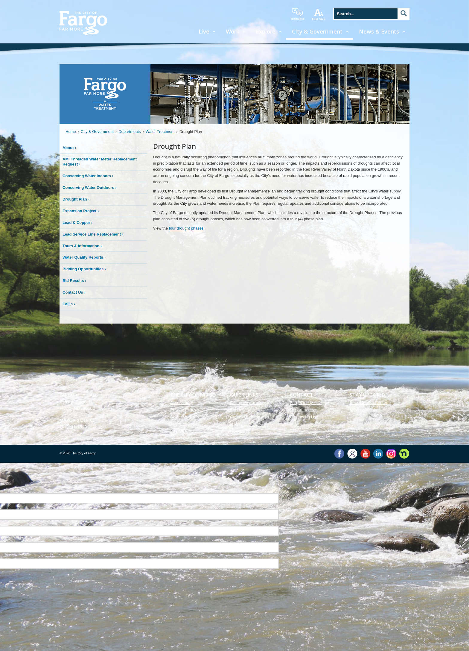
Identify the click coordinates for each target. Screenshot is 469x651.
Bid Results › (74, 280)
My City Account (365, 409)
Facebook (339, 453)
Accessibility (181, 402)
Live (204, 31)
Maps (235, 424)
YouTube (365, 453)
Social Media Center (368, 402)
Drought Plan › (76, 199)
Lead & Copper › (77, 222)
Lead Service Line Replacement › (93, 234)
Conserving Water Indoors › (88, 176)
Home (71, 131)
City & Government (317, 31)
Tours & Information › (82, 246)
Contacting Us (303, 417)
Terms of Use (182, 424)
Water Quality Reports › (84, 257)
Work (232, 31)
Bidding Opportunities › (84, 269)
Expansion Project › (81, 211)
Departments (129, 131)
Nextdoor (404, 453)
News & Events (379, 31)
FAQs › (69, 304)
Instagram (391, 453)
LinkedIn (378, 453)
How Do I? (239, 431)
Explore (265, 31)
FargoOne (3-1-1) (306, 402)
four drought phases (186, 228)
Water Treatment (160, 131)
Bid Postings (241, 409)
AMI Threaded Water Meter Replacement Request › (100, 161)
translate (297, 14)
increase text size (319, 14)
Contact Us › (74, 292)
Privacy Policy (183, 409)
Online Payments (246, 402)
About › (69, 147)
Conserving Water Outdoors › (90, 187)
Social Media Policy (188, 417)
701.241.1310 (73, 426)
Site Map (178, 431)
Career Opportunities (249, 417)
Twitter (352, 453)
